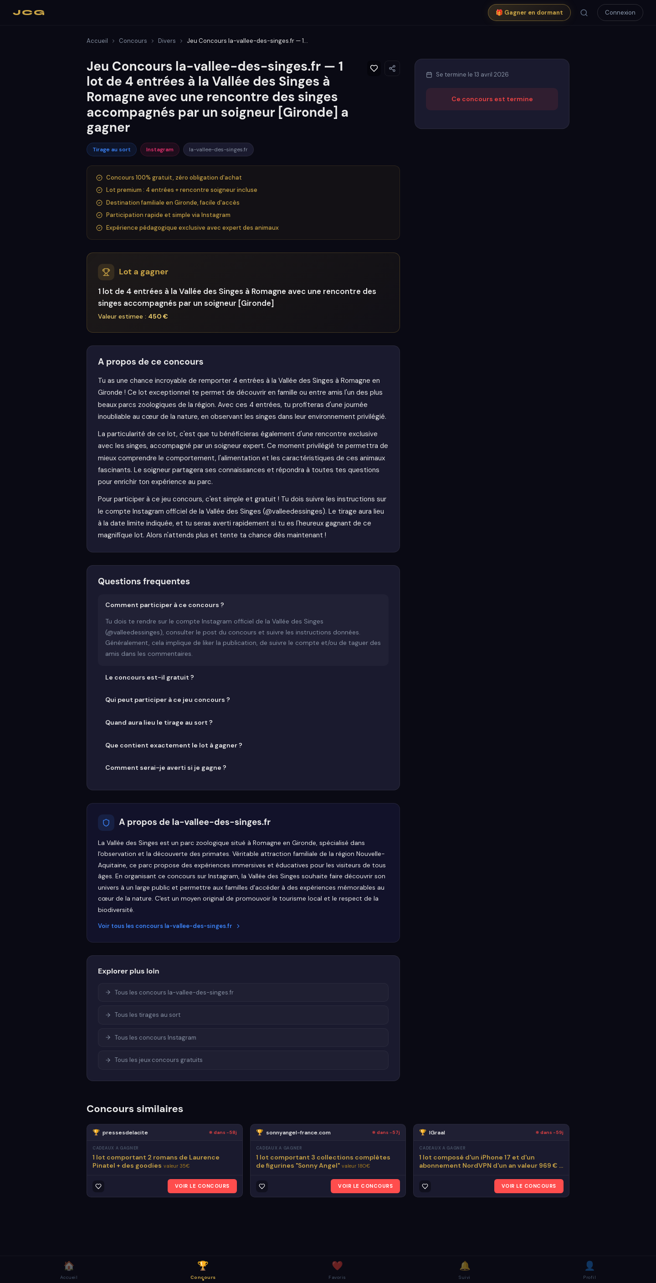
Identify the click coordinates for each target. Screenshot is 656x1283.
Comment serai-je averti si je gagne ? (165, 767)
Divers (167, 41)
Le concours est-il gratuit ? (149, 677)
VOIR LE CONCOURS (202, 1186)
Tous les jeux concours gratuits (154, 1060)
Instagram (160, 149)
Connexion (620, 12)
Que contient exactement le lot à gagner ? (173, 745)
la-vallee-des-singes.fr (218, 149)
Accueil (97, 41)
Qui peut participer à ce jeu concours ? (167, 700)
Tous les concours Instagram (150, 1037)
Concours (133, 41)
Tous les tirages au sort (142, 1015)
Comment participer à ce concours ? (164, 605)
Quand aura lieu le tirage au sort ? (159, 722)
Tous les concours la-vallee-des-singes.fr (169, 992)
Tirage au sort (111, 149)
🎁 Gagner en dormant (529, 12)
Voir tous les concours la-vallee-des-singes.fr (169, 926)
